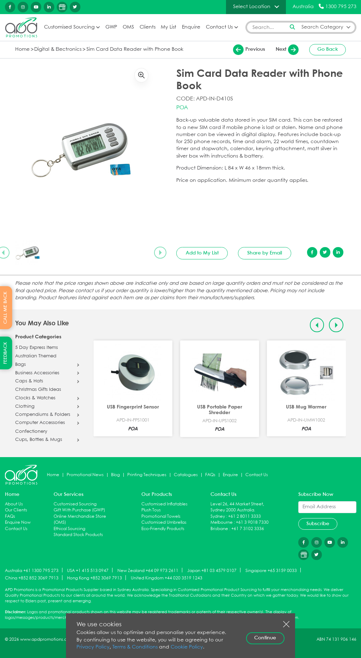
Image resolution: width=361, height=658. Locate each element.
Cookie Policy (187, 647)
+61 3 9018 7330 (252, 522)
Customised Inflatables (164, 504)
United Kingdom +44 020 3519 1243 (166, 578)
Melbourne (221, 522)
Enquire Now (18, 522)
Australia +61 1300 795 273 (32, 570)
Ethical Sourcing (69, 529)
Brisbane (219, 529)
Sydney (217, 516)
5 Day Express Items (36, 348)
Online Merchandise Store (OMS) (80, 520)
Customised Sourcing (69, 27)
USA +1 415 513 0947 (88, 570)
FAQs (210, 475)
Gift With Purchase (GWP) (79, 510)
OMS (128, 27)
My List (168, 27)
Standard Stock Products (78, 535)
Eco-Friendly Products (162, 529)
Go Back (327, 49)
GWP (111, 27)
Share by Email (264, 253)
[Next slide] (160, 253)
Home (22, 49)
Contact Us (219, 27)
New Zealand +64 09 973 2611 (147, 570)
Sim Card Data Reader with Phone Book (134, 49)
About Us (14, 504)
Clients (147, 27)
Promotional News (85, 475)
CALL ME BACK (5, 307)
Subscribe (317, 523)
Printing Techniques (146, 475)
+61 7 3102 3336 (247, 529)
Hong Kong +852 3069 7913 (94, 578)
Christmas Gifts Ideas (38, 390)
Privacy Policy (93, 647)
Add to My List (202, 253)
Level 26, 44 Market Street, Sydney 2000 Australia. (237, 507)
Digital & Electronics (57, 49)
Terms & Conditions (135, 647)
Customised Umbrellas (163, 522)
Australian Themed (35, 356)
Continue (265, 637)
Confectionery (31, 432)
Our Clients (16, 510)
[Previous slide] (317, 325)
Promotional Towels (160, 516)
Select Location (251, 6)
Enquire (191, 27)
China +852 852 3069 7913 (32, 578)
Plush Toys (151, 510)
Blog (115, 475)
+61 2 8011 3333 (244, 516)
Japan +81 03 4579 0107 (212, 570)
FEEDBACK (5, 353)
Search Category (322, 27)
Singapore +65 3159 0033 (271, 570)
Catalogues (186, 475)
